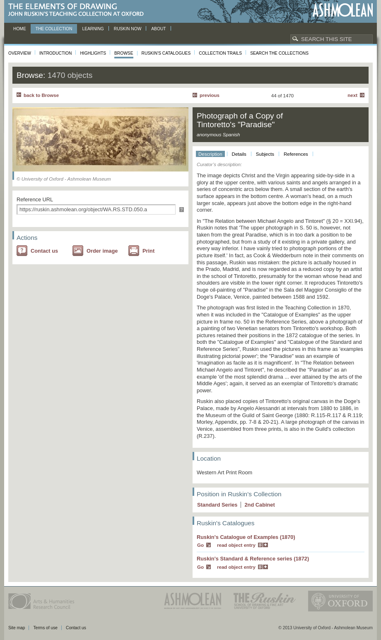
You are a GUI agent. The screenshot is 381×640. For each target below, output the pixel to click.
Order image (102, 251)
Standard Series (217, 505)
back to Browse (41, 95)
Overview (19, 53)
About (158, 29)
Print (148, 251)
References (296, 154)
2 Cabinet (259, 505)
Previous (209, 95)
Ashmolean (343, 10)
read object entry (236, 545)
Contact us (44, 251)
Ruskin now (128, 29)
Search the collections (279, 53)
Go (200, 545)
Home (19, 29)
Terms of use (45, 628)
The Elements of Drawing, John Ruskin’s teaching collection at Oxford (78, 10)
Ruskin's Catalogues (166, 53)
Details (239, 154)
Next (352, 95)
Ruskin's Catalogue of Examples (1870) (246, 537)
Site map (16, 628)
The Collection (54, 29)
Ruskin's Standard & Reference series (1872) (253, 558)
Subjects (265, 154)
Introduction (55, 53)
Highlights (93, 53)
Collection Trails (220, 53)
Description (210, 154)
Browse (123, 53)
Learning (93, 29)
